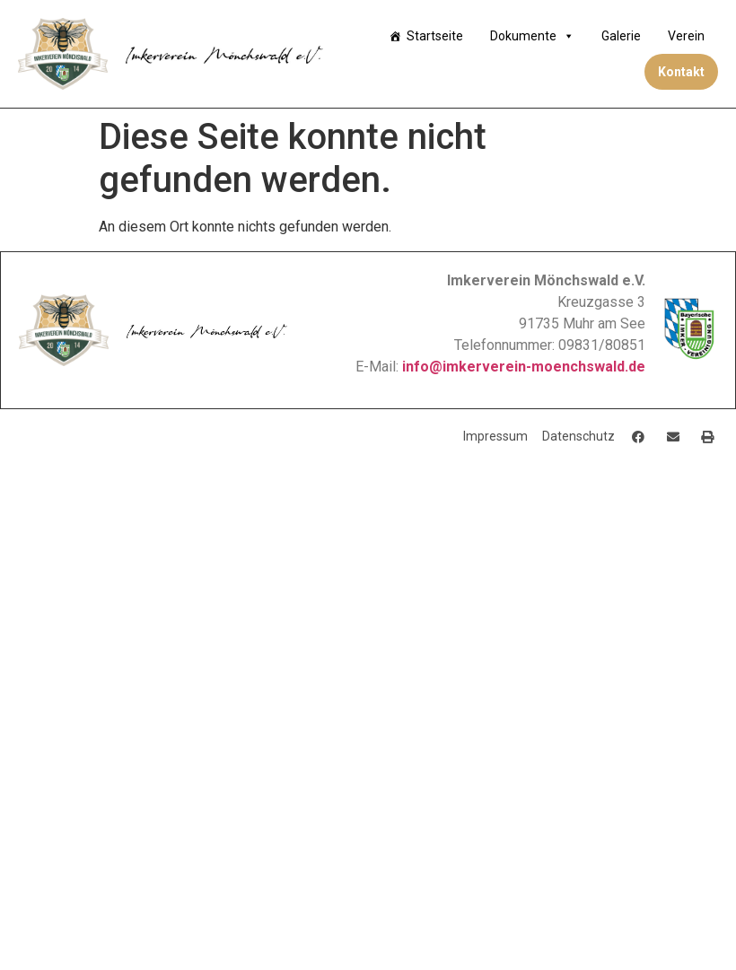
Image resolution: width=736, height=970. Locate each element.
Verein (686, 36)
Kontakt (681, 72)
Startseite (435, 36)
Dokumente (532, 36)
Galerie (621, 36)
